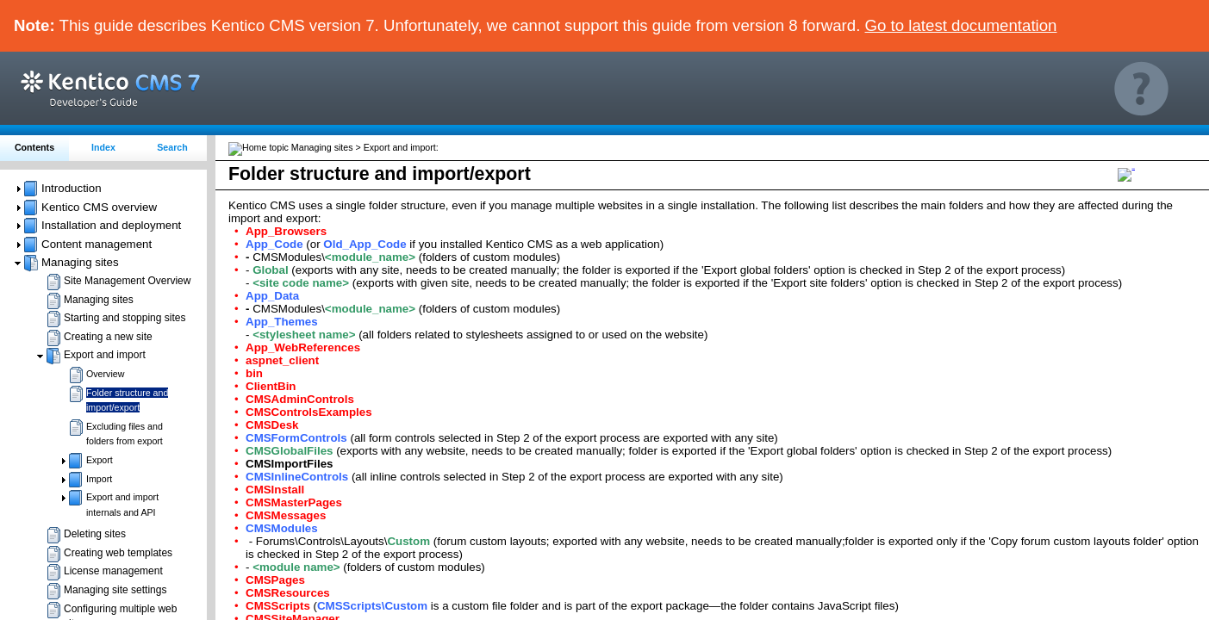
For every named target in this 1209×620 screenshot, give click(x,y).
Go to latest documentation (961, 25)
